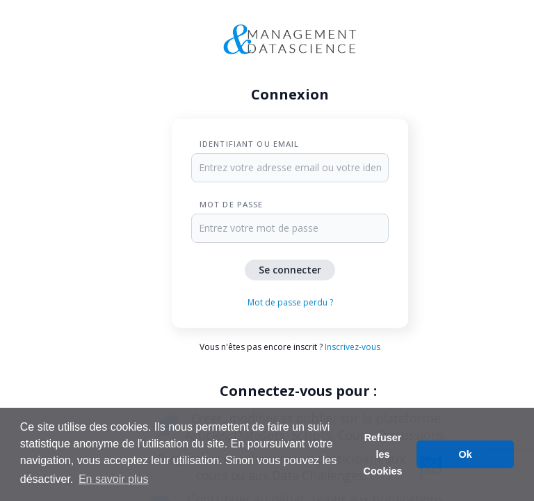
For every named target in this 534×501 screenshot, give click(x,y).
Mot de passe (231, 204)
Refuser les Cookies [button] (383, 454)
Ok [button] (465, 454)
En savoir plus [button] (114, 479)
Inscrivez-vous (352, 347)
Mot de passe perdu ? (290, 302)
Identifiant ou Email (249, 143)
